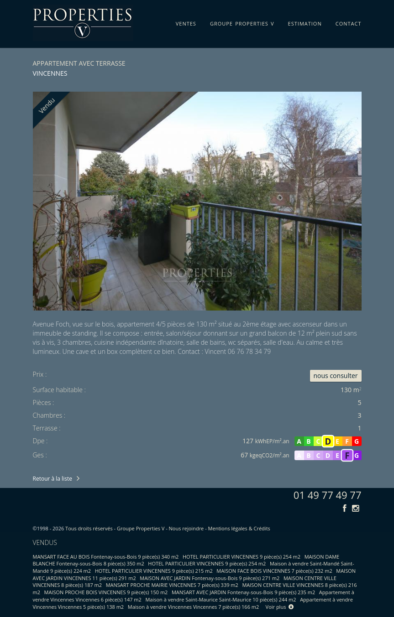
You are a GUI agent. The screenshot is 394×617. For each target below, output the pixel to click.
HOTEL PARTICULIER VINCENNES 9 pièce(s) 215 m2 (154, 570)
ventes (186, 22)
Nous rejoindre (186, 528)
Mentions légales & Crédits (239, 528)
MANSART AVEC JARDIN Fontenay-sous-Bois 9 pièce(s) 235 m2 (243, 592)
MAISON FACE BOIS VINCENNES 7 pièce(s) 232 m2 (274, 570)
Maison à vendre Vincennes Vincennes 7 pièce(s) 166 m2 (193, 606)
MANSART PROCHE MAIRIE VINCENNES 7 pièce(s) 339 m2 (172, 584)
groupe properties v (242, 22)
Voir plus (280, 606)
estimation (305, 22)
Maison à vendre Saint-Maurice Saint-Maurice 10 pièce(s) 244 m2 (220, 599)
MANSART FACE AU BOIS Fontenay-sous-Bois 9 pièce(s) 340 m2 (106, 556)
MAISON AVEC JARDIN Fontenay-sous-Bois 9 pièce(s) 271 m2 (209, 578)
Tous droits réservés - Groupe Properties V (114, 528)
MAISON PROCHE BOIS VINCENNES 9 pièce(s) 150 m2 (106, 592)
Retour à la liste (52, 478)
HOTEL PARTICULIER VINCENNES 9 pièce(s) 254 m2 (241, 556)
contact (349, 22)
